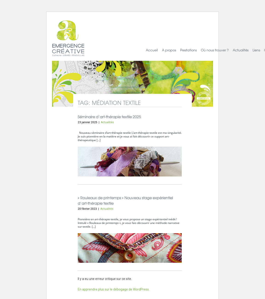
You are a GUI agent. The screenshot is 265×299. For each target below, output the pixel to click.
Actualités (240, 50)
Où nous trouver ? (215, 50)
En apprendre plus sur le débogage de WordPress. (114, 289)
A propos (169, 50)
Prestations (188, 50)
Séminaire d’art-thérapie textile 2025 (109, 116)
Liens (256, 50)
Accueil (152, 50)
